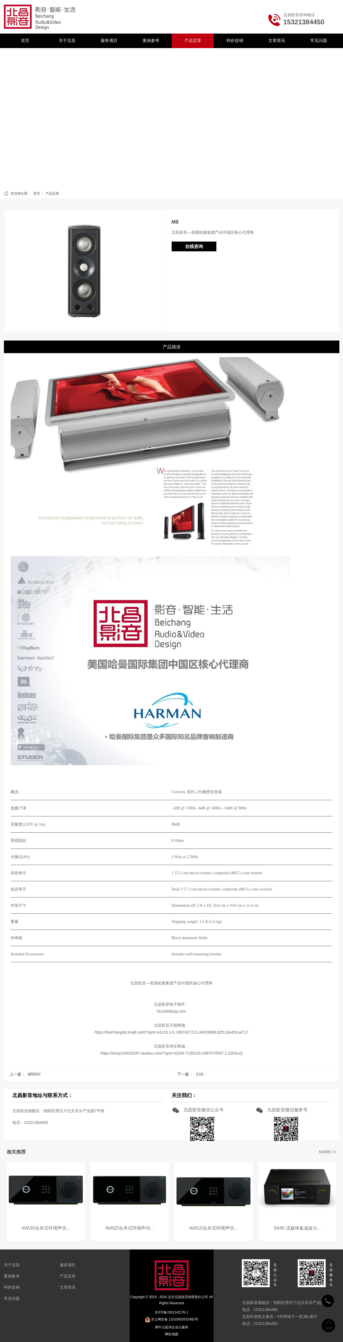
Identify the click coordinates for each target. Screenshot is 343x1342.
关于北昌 (67, 40)
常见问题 (318, 40)
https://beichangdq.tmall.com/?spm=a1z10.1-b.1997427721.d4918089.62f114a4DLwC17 (171, 1032)
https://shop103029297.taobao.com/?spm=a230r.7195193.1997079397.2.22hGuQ (171, 1053)
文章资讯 (276, 40)
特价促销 (234, 40)
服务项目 (109, 40)
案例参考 (151, 40)
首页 (25, 40)
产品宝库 (192, 40)
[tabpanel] (171, 118)
